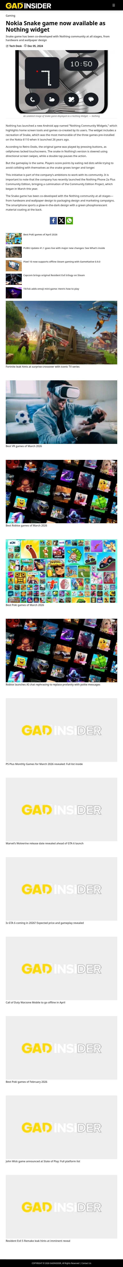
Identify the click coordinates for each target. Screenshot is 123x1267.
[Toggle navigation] (113, 5)
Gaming (10, 15)
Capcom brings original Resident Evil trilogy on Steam (54, 275)
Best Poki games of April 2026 (40, 234)
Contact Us (86, 1263)
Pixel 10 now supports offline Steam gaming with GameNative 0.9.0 (61, 261)
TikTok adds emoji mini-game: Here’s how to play (51, 288)
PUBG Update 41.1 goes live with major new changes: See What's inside (64, 248)
